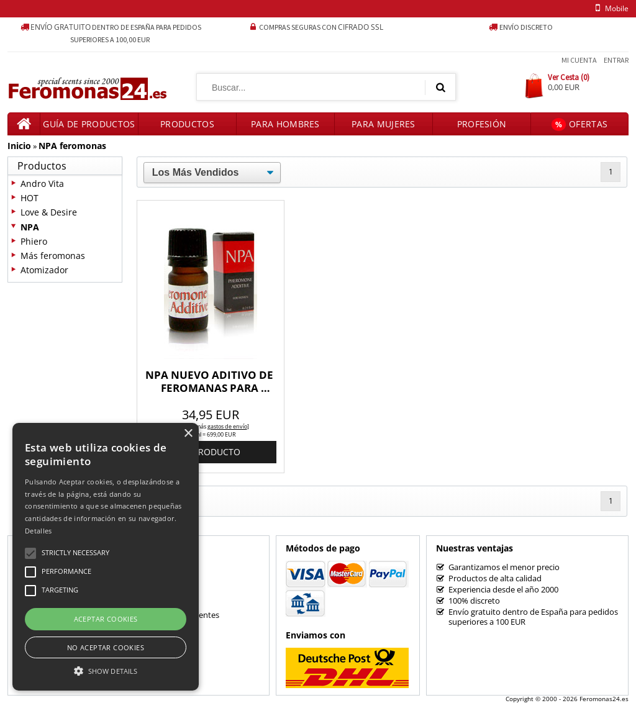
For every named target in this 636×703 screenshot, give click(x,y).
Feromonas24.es (604, 698)
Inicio (19, 146)
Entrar (616, 60)
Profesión (482, 124)
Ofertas (579, 124)
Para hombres (285, 124)
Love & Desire (48, 212)
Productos (187, 124)
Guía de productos (89, 124)
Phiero (33, 241)
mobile (610, 8)
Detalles (38, 530)
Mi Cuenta (579, 60)
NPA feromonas (72, 146)
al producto (210, 452)
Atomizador (44, 270)
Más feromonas (52, 255)
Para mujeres (384, 124)
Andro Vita (42, 183)
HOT (29, 198)
